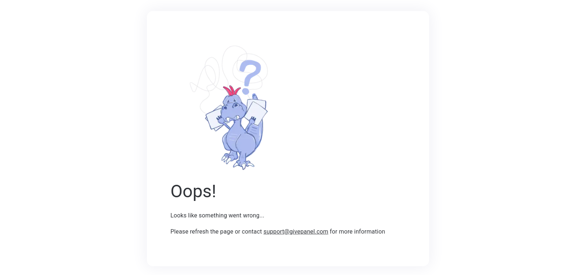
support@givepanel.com (295, 231)
